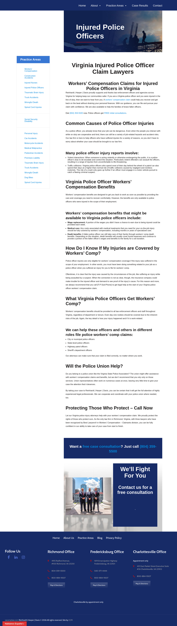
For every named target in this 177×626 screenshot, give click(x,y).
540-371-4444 (100, 571)
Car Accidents (30, 138)
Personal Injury (31, 133)
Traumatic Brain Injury (34, 92)
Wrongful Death (31, 102)
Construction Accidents (30, 77)
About (96, 5)
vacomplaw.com (11, 620)
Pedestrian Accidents (33, 153)
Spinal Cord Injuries (33, 107)
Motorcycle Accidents (33, 143)
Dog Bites (28, 177)
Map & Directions (56, 585)
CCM (71, 620)
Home (82, 5)
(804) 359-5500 (76, 113)
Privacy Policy (114, 538)
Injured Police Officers (34, 88)
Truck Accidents (31, 97)
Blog (99, 538)
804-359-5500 (58, 571)
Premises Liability (32, 158)
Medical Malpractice (33, 148)
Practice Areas (116, 5)
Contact (157, 5)
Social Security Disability (30, 120)
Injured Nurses (30, 83)
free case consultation (101, 446)
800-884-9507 (58, 578)
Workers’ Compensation (30, 70)
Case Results (140, 5)
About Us (68, 538)
